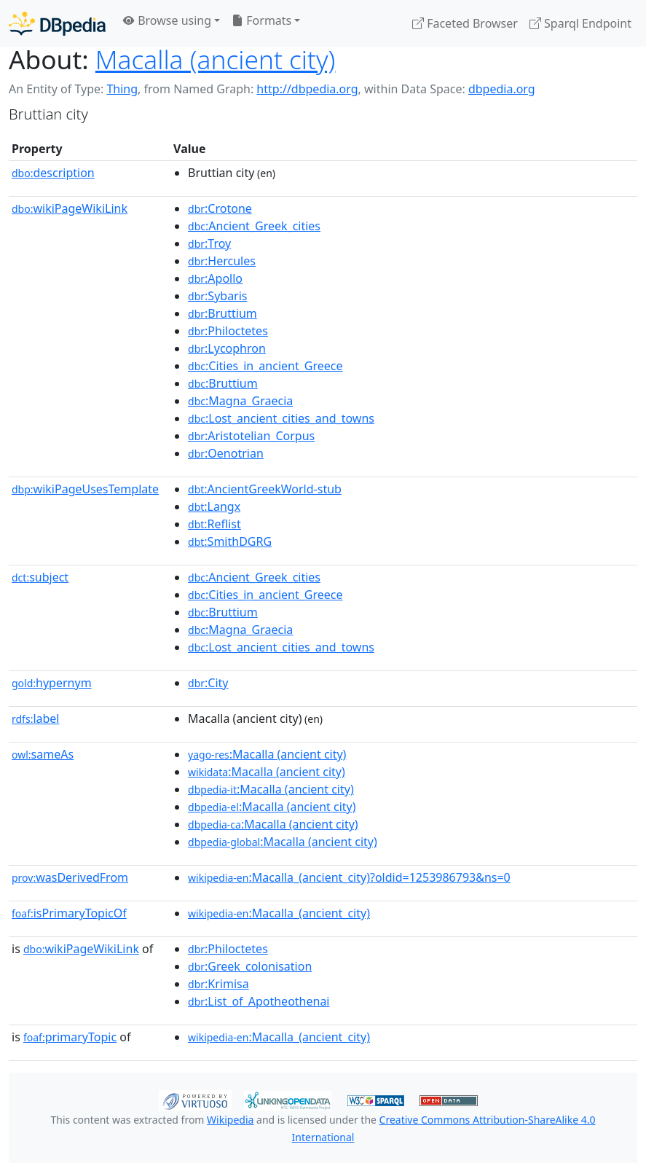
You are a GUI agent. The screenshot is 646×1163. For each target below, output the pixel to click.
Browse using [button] (167, 20)
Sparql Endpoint (580, 23)
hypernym (52, 683)
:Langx (214, 506)
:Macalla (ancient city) (267, 754)
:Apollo (215, 278)
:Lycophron (227, 348)
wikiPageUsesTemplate (85, 489)
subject (40, 577)
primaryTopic (70, 1037)
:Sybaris (217, 296)
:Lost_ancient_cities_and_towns (281, 418)
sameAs (43, 754)
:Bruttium (222, 313)
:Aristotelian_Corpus (251, 436)
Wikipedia (230, 1120)
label (36, 718)
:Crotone (220, 208)
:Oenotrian (226, 453)
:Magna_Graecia (240, 401)
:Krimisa (218, 984)
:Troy (209, 243)
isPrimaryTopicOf (69, 913)
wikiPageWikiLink (69, 208)
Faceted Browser (465, 23)
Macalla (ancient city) (215, 59)
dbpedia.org (501, 89)
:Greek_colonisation (250, 966)
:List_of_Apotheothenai (258, 1001)
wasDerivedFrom (70, 877)
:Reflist (214, 524)
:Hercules (222, 261)
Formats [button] (261, 20)
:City (208, 683)
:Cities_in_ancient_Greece (265, 366)
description (53, 173)
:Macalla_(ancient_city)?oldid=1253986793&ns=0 (349, 877)
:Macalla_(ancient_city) (279, 913)
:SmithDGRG (230, 541)
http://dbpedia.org (307, 89)
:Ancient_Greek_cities (254, 226)
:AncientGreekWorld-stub (265, 489)
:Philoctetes (228, 331)
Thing (122, 89)
